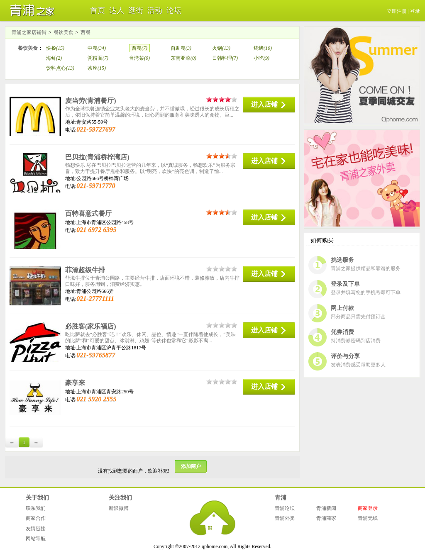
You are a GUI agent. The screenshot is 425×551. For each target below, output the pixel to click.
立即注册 (397, 11)
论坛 (173, 10)
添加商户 (191, 466)
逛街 (135, 10)
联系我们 (36, 508)
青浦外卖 (285, 518)
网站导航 (36, 538)
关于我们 (37, 498)
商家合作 (36, 518)
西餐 (85, 32)
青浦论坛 (285, 508)
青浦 (280, 498)
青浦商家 (326, 518)
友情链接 (36, 528)
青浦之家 (30, 10)
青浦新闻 (326, 508)
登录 (415, 11)
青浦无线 (368, 518)
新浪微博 (119, 508)
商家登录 (368, 508)
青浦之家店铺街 (29, 32)
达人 (116, 10)
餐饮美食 (63, 32)
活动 (154, 10)
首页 (97, 10)
